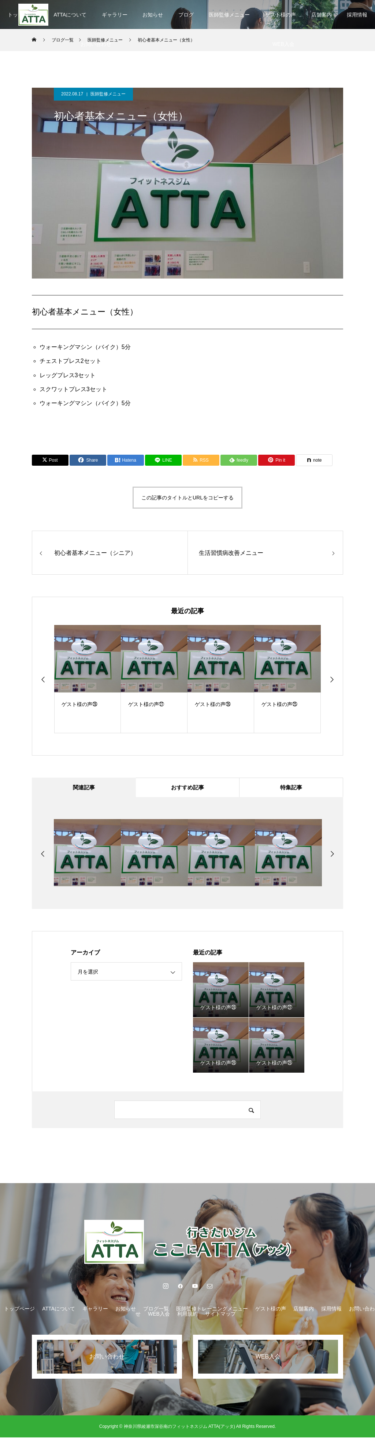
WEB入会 (159, 1316)
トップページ (19, 1311)
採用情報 (331, 1311)
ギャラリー (114, 15)
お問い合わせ (96, 44)
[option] (87, 679)
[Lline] (163, 460)
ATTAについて (69, 15)
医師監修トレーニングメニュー (212, 1311)
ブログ (186, 15)
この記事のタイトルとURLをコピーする (187, 498)
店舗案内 (321, 15)
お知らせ (152, 15)
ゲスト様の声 (280, 15)
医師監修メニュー (229, 15)
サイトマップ (220, 1316)
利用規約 (187, 1316)
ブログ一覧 (156, 1311)
